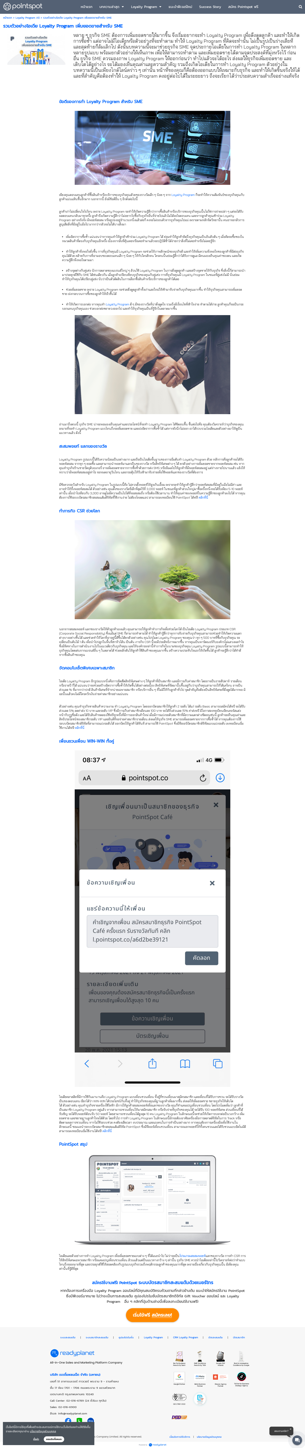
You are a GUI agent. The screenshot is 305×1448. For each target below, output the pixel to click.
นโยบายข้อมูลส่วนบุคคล (43, 1431)
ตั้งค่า (36, 1439)
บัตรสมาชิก (239, 1337)
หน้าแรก (7, 18)
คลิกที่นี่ (203, 497)
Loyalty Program (183, 195)
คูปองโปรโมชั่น (126, 1337)
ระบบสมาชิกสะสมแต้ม (97, 1337)
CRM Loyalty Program (185, 1337)
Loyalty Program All (28, 18)
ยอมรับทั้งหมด (54, 1439)
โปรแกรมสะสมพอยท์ (193, 1256)
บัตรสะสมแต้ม (215, 1337)
